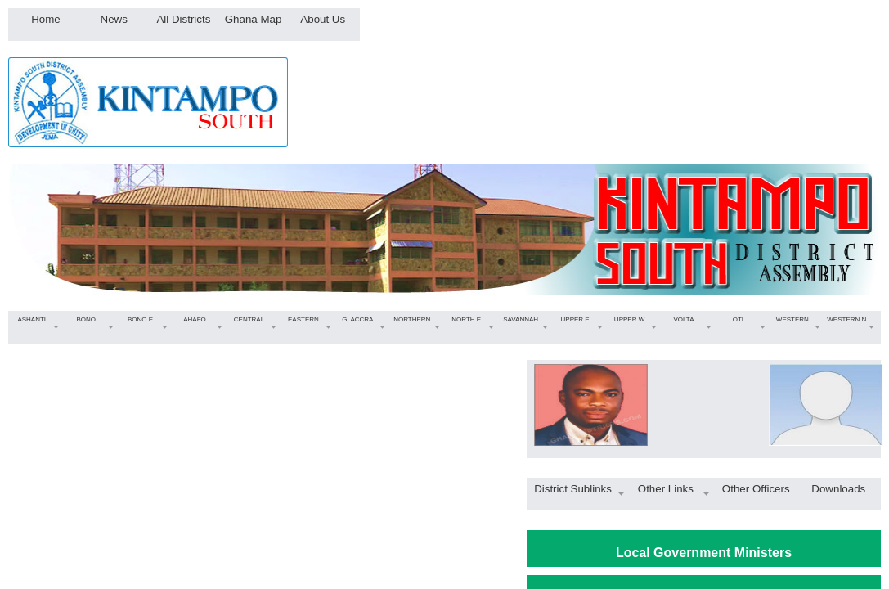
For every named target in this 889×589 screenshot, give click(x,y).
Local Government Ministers (704, 553)
